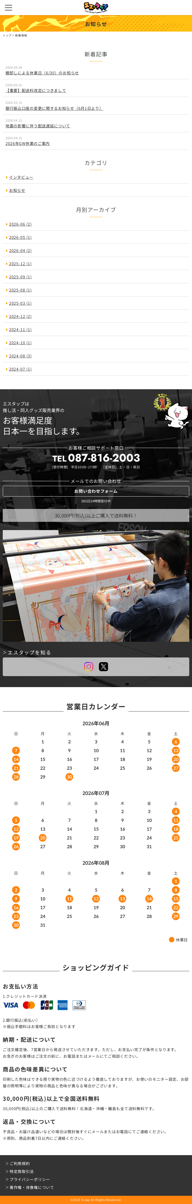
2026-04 (20, 250)
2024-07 (20, 369)
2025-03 (20, 303)
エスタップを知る (29, 652)
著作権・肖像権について (32, 1187)
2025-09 (20, 277)
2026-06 (20, 224)
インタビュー (21, 177)
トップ (7, 35)
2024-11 (20, 329)
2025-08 (20, 290)
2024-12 (20, 316)
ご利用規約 (20, 1163)
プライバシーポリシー (30, 1179)
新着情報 (21, 35)
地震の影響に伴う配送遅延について (38, 126)
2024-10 (20, 342)
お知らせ (17, 190)
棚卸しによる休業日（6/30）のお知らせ (42, 73)
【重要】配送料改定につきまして (36, 90)
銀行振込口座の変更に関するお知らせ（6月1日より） (54, 108)
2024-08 (20, 356)
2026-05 (20, 237)
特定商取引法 (22, 1171)
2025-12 (20, 263)
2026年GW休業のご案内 (28, 143)
